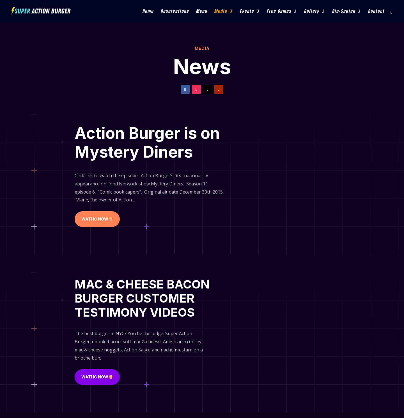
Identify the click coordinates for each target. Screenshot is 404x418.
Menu (201, 11)
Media (220, 11)
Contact (376, 11)
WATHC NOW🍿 (97, 219)
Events (247, 11)
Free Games (279, 11)
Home (147, 11)
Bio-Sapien (343, 11)
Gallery (311, 11)
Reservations (174, 11)
